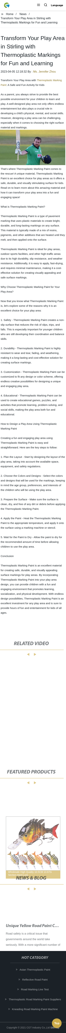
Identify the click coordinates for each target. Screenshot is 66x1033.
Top (56, 1023)
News (23, 14)
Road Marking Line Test (35, 989)
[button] (38, 5)
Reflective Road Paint (35, 979)
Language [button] (57, 5)
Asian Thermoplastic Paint (35, 969)
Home (10, 14)
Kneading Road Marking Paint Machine (35, 1009)
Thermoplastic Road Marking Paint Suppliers (36, 999)
